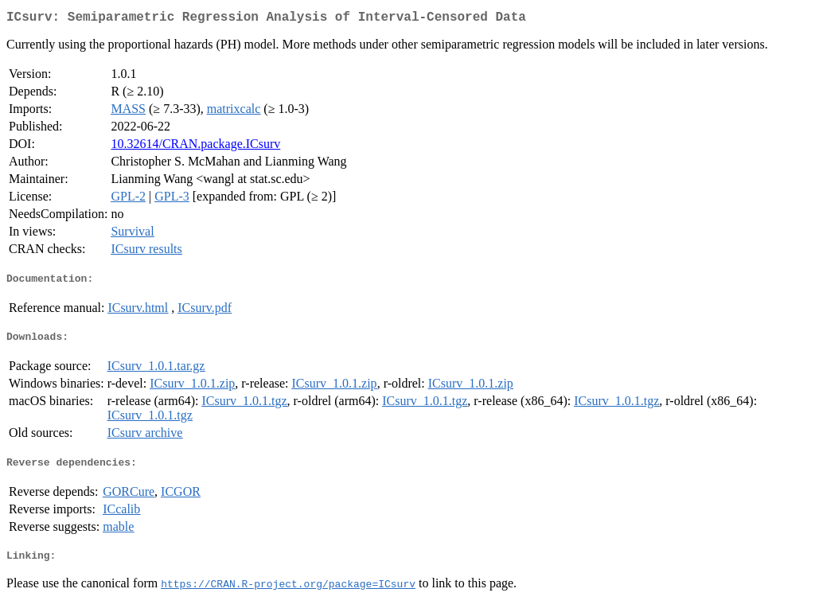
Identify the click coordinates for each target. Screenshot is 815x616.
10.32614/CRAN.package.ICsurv (195, 147)
